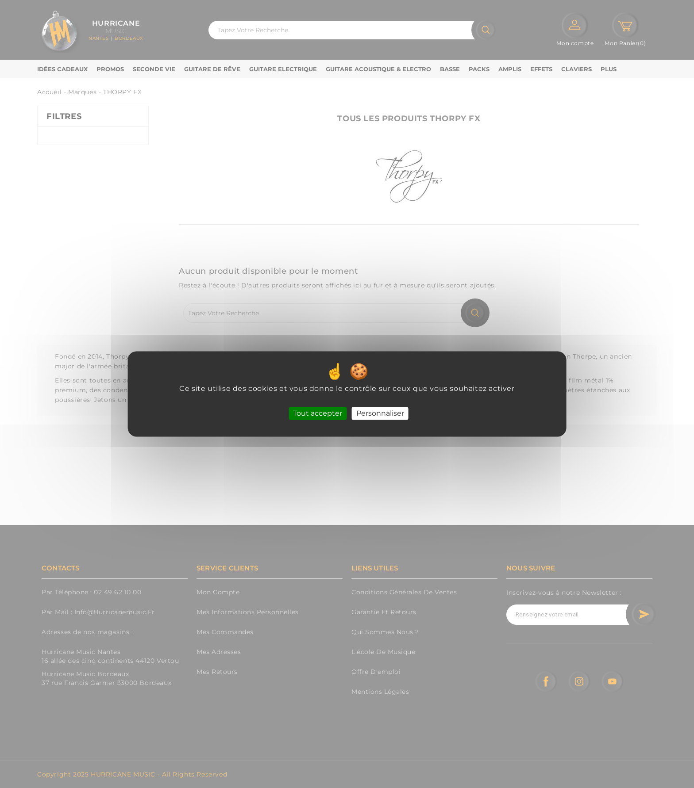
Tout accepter (317, 413)
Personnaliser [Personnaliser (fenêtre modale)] (380, 413)
